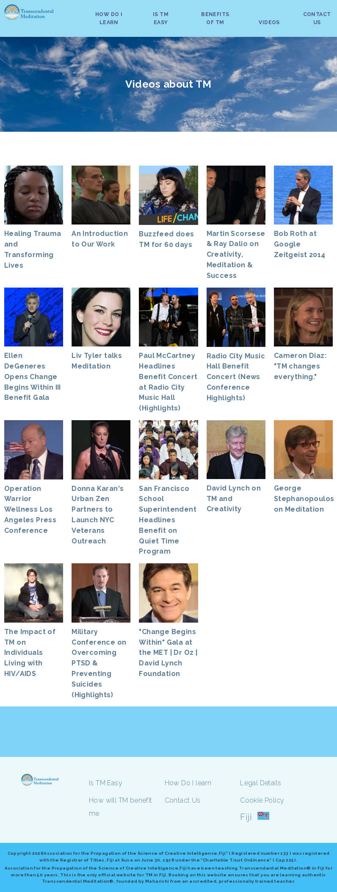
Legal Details (260, 783)
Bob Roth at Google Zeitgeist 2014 (300, 244)
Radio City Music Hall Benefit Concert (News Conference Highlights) (236, 377)
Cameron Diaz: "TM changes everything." (300, 366)
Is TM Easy (105, 783)
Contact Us (183, 800)
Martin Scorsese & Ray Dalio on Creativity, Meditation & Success (236, 255)
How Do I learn (188, 783)
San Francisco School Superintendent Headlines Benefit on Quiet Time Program (167, 520)
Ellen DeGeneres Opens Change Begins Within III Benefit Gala (32, 377)
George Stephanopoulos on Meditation (304, 498)
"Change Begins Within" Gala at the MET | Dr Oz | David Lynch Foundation (168, 653)
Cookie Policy (262, 800)
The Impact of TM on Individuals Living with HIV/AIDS (29, 653)
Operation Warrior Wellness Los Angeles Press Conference (30, 510)
